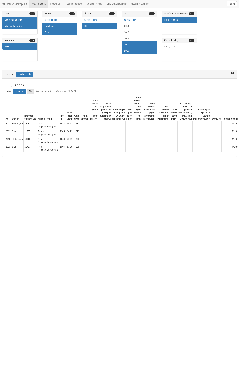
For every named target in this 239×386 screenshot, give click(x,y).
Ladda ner (19, 91)
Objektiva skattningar (117, 4)
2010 (126, 51)
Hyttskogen (50, 26)
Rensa (232, 4)
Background (170, 46)
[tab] (119, 74)
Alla (127, 20)
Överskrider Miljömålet (66, 91)
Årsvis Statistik (39, 4)
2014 (126, 26)
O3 (85, 26)
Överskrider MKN (44, 91)
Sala (7, 46)
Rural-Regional (171, 20)
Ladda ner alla (24, 74)
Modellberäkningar (140, 4)
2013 (126, 32)
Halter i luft (55, 4)
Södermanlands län (14, 20)
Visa (9, 91)
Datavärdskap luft (14, 4)
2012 (126, 38)
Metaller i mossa (94, 4)
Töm (54, 20)
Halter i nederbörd (73, 4)
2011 (126, 44)
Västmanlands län (13, 26)
